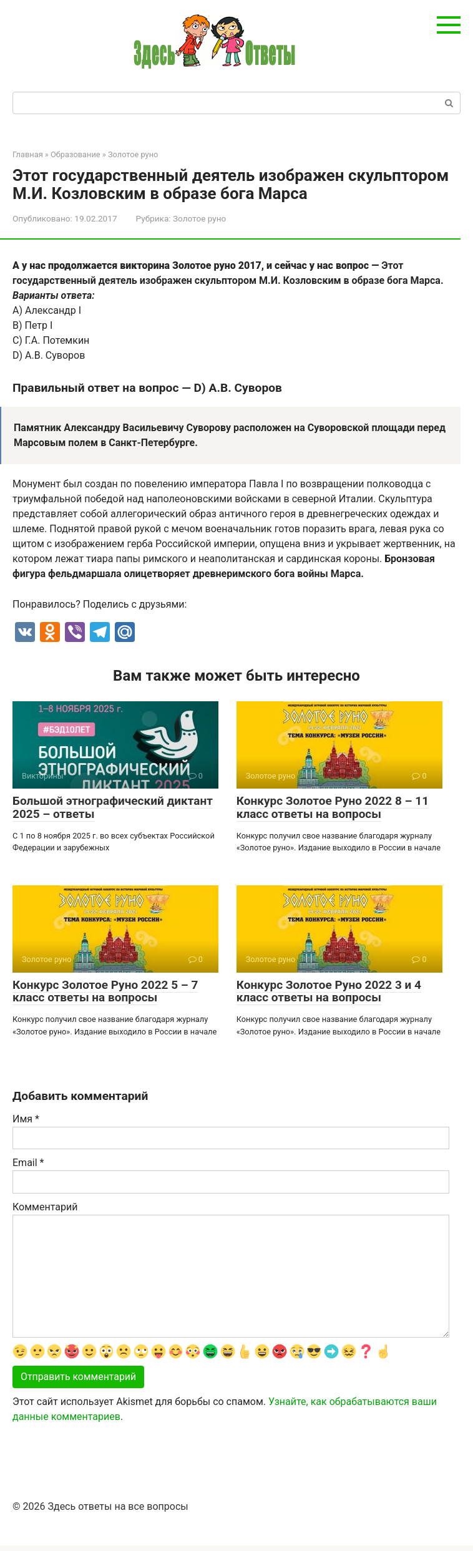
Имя (25, 1119)
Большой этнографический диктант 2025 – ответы (112, 807)
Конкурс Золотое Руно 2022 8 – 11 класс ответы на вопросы (332, 807)
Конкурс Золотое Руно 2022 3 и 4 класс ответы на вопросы (328, 991)
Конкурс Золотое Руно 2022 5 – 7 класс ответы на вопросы (105, 991)
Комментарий (44, 1207)
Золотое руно (199, 218)
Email (28, 1163)
